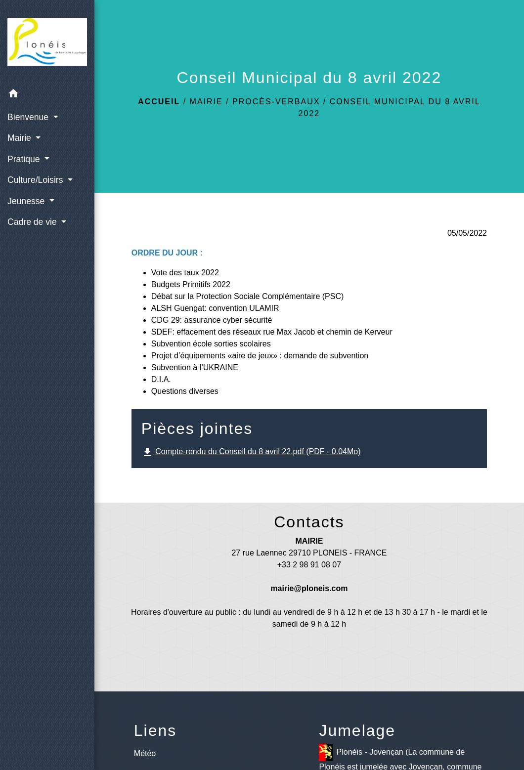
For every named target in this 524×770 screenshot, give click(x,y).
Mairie (206, 101)
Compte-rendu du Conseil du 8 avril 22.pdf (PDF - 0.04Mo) (251, 452)
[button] (47, 95)
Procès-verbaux (276, 101)
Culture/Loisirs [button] (36, 180)
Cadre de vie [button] (33, 222)
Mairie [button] (20, 138)
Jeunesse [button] (27, 201)
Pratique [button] (24, 159)
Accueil (159, 101)
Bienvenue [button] (29, 117)
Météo (145, 753)
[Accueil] (47, 41)
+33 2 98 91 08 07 (309, 564)
